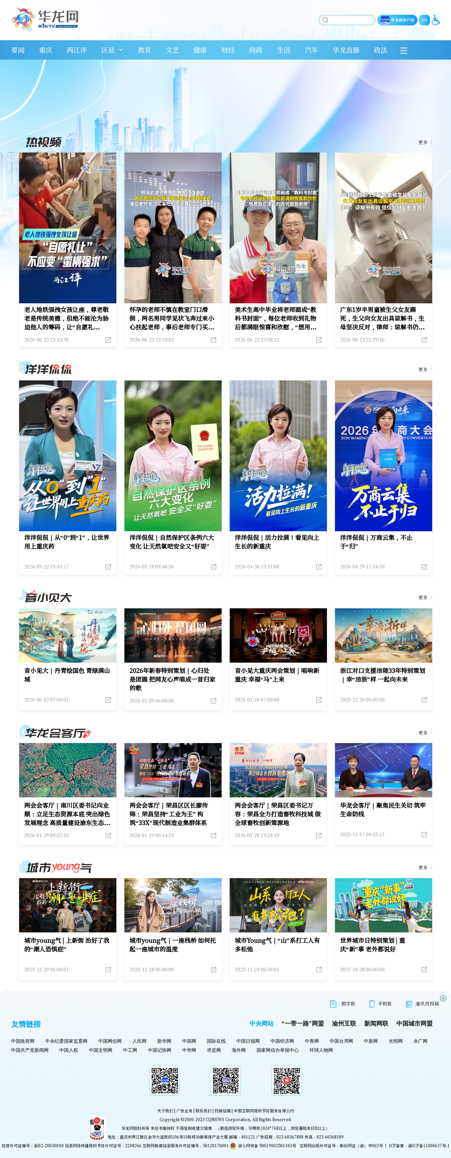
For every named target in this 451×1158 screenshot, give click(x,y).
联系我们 (203, 1110)
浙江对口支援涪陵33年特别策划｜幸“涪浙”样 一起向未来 (382, 674)
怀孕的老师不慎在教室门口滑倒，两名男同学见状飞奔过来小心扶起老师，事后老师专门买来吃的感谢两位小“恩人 (171, 318)
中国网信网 (110, 1041)
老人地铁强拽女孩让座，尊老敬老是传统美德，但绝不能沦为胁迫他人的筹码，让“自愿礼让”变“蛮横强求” (66, 318)
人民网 (139, 1041)
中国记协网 (159, 1050)
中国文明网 (100, 1050)
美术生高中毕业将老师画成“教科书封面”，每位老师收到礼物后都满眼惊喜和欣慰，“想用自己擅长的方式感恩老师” (275, 318)
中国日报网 (248, 1041)
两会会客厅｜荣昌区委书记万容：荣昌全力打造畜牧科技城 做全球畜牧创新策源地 (278, 814)
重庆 (45, 50)
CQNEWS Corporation (228, 1119)
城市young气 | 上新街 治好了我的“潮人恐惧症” (67, 944)
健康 (200, 50)
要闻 (17, 50)
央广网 (420, 1041)
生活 (283, 50)
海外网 (239, 1050)
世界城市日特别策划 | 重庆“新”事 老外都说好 (372, 944)
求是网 (214, 1050)
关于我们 (165, 1110)
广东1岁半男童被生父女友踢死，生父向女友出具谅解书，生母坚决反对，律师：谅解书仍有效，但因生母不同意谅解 (382, 318)
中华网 (189, 1050)
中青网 (312, 1041)
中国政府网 (23, 1041)
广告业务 (184, 1110)
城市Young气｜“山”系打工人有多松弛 (277, 944)
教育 (144, 50)
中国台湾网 (341, 1041)
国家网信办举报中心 (278, 1050)
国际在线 (216, 1041)
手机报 (381, 1004)
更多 (423, 142)
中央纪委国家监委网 (66, 1041)
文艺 (172, 50)
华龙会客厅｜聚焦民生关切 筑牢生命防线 (383, 809)
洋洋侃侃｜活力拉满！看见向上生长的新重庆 (277, 541)
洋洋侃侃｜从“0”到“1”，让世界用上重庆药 (66, 541)
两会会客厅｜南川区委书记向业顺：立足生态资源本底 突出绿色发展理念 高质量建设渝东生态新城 (67, 814)
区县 (108, 50)
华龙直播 (346, 50)
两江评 (77, 50)
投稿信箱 (223, 1110)
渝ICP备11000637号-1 (429, 1145)
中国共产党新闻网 (30, 1050)
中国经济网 (282, 1041)
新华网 (164, 1041)
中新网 (371, 1041)
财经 (228, 50)
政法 (380, 50)
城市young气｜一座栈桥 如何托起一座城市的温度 (172, 944)
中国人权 (68, 1050)
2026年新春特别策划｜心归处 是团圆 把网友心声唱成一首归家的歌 (172, 679)
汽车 (311, 50)
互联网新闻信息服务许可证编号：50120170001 (186, 1145)
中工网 (130, 1050)
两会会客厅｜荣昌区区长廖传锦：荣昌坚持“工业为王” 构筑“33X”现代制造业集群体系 (168, 814)
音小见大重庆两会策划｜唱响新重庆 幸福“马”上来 (277, 674)
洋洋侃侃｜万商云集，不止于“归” (376, 541)
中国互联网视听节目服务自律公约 (264, 1110)
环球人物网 (321, 1050)
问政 (256, 50)
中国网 (189, 1041)
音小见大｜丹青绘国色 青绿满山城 (67, 674)
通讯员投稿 (422, 1004)
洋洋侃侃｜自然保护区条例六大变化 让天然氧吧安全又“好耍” (171, 541)
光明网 (396, 1041)
